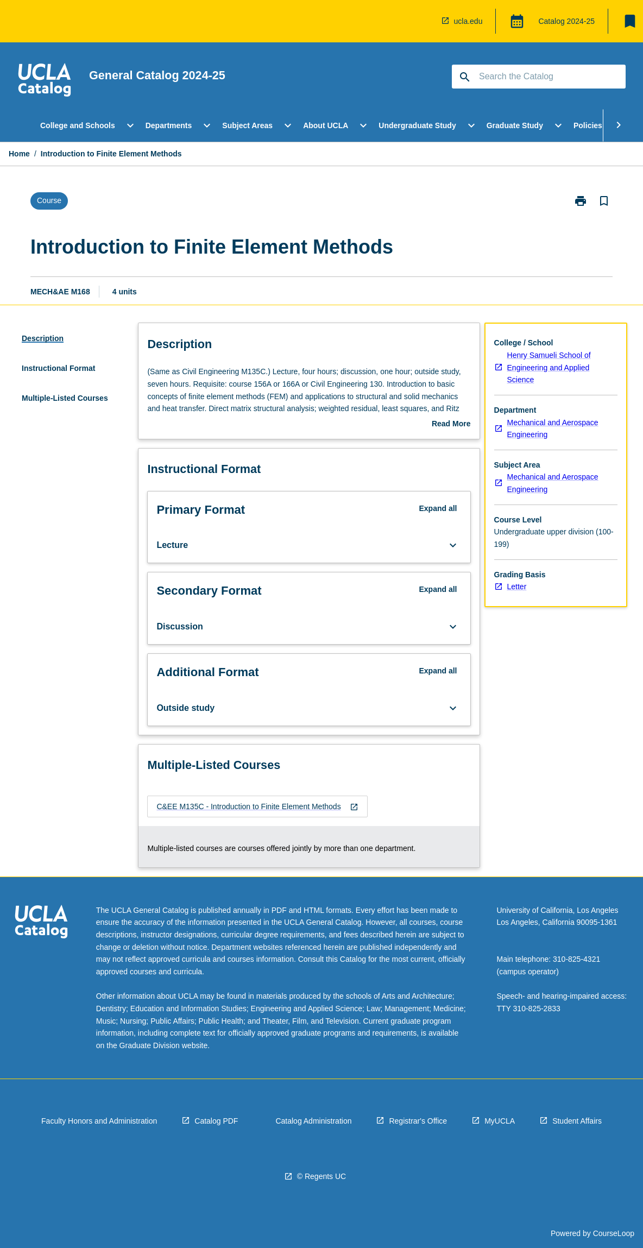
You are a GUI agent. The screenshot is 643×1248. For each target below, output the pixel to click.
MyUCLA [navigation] (499, 1121)
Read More (451, 424)
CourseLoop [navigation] (613, 1233)
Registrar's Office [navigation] (418, 1121)
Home (19, 153)
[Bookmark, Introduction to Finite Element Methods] (604, 201)
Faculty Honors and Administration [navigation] (99, 1121)
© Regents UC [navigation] (321, 1176)
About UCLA (325, 125)
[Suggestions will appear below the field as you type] (539, 77)
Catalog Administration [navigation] (313, 1121)
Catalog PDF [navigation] (216, 1121)
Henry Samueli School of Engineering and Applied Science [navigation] (549, 367)
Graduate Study (515, 125)
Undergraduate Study (417, 125)
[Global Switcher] (517, 21)
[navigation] (44, 81)
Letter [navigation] (517, 586)
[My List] (630, 21)
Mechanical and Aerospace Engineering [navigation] (552, 428)
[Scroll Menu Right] (618, 125)
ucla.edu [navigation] (468, 21)
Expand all (438, 508)
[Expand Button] (453, 545)
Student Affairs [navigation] (577, 1121)
